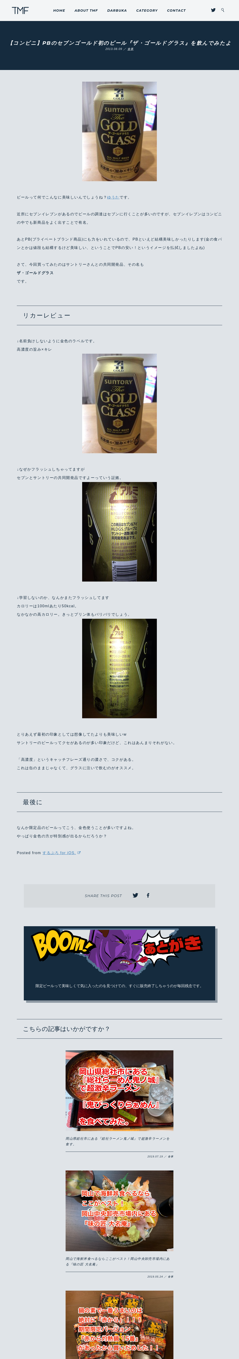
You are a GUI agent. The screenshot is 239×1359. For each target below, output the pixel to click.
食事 (130, 49)
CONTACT (176, 10)
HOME (59, 10)
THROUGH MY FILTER (20, 10)
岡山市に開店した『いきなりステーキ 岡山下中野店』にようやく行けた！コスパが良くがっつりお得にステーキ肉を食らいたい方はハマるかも (119, 1204)
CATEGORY (147, 10)
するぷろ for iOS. (59, 853)
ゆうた (113, 197)
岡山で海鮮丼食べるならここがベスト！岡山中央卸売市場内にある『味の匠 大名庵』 (118, 1105)
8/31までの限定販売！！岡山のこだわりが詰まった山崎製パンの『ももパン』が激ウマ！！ (184, 1198)
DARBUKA (117, 10)
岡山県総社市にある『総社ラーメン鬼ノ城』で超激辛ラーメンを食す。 (53, 1105)
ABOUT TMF (86, 10)
